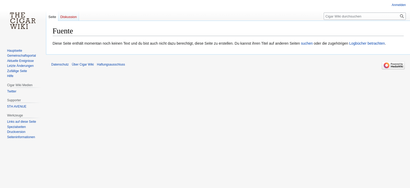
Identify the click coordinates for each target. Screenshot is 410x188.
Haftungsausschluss (111, 64)
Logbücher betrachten (367, 43)
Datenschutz (60, 64)
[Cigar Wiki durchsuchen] (365, 16)
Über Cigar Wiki (83, 64)
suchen (307, 43)
